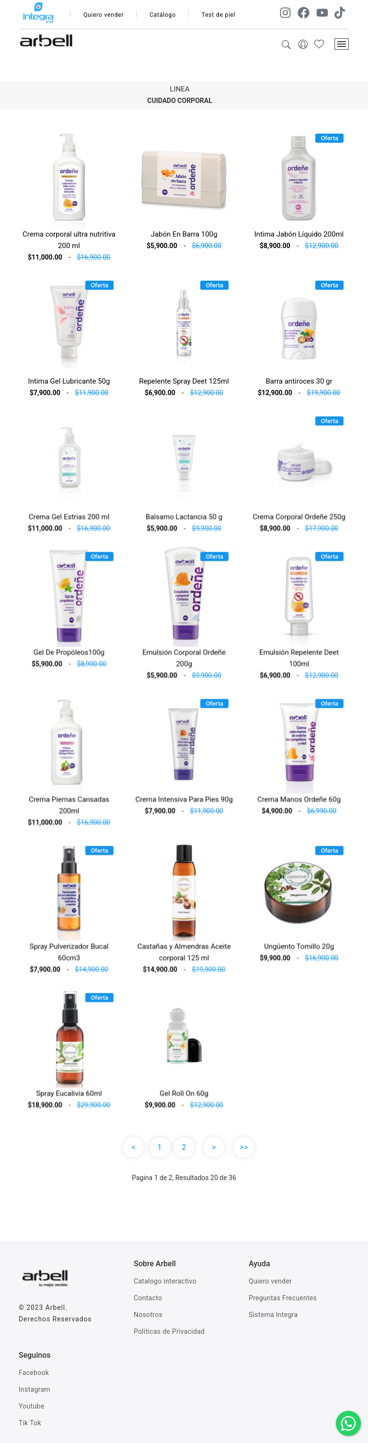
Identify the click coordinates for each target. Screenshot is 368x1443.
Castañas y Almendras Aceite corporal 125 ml (184, 955)
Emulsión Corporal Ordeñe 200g (183, 661)
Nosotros (148, 1314)
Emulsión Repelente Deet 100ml (299, 661)
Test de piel (219, 14)
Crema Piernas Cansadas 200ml (69, 808)
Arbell (55, 1307)
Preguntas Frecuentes (283, 1298)
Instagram (34, 1389)
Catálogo (163, 14)
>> (244, 1147)
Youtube (31, 1406)
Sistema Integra (273, 1314)
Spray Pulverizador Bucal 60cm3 (69, 955)
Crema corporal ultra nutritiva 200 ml (69, 240)
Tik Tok (30, 1423)
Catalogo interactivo (165, 1281)
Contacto (148, 1298)
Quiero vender (103, 14)
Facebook (34, 1372)
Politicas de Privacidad (169, 1331)
